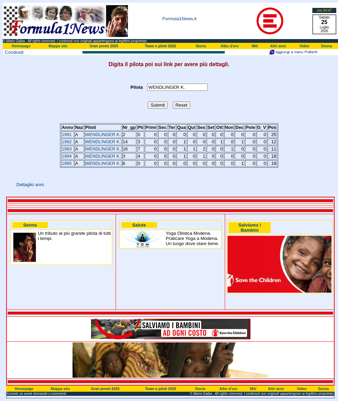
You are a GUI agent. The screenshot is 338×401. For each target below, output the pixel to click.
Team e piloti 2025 (160, 46)
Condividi (14, 52)
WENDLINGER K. (103, 134)
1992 (67, 141)
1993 (67, 148)
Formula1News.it (179, 18)
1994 (67, 156)
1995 (67, 163)
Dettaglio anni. (30, 184)
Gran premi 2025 (104, 46)
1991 (67, 134)
